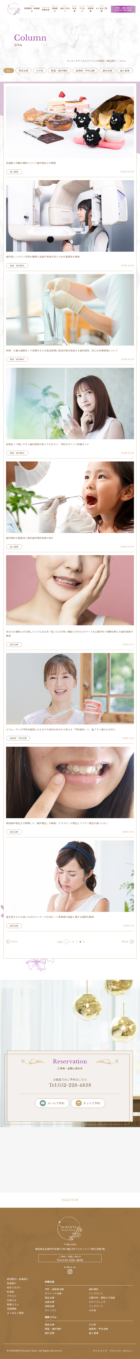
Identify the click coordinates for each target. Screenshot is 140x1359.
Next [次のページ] (125, 941)
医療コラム (51, 1317)
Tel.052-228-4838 (70, 1085)
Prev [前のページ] (15, 941)
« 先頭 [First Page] (59, 941)
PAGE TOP (70, 1200)
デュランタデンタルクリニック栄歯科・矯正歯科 (91, 60)
